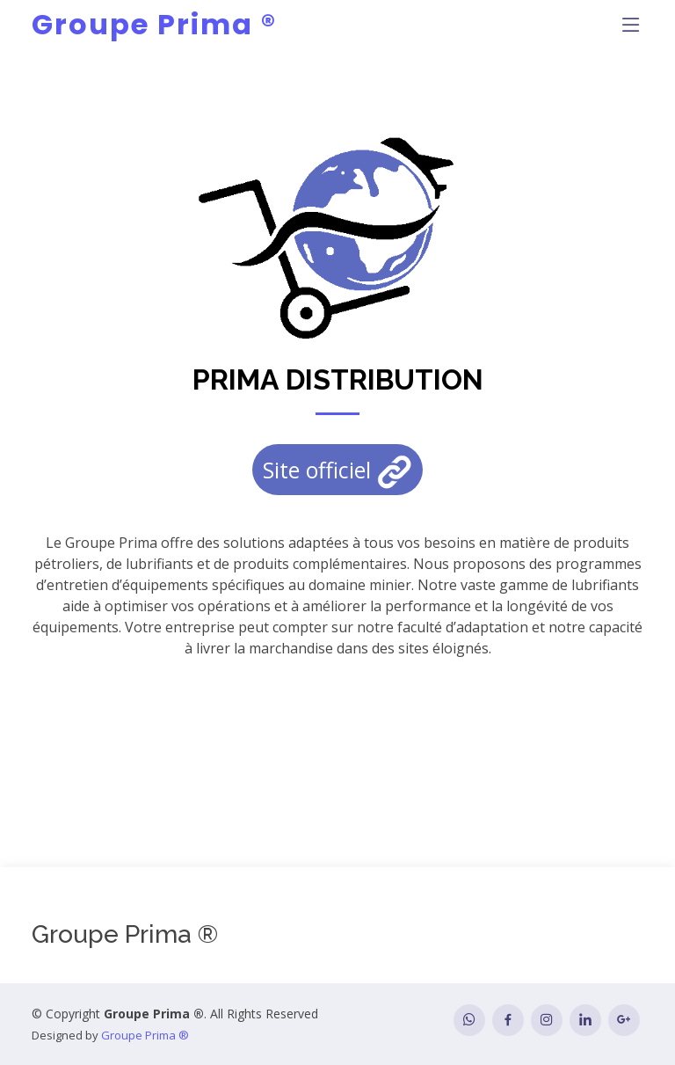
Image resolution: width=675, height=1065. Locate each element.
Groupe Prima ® (154, 24)
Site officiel (337, 472)
